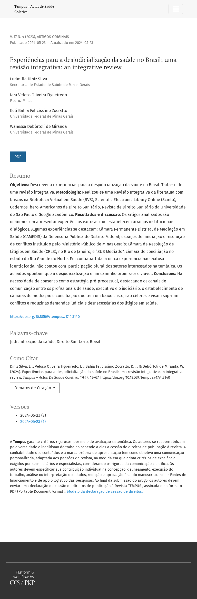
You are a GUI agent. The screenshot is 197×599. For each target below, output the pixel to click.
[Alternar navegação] (176, 9)
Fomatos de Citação (33, 387)
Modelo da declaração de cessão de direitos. (105, 491)
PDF (17, 156)
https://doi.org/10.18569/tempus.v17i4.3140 (45, 317)
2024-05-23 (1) (33, 421)
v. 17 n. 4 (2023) (22, 37)
